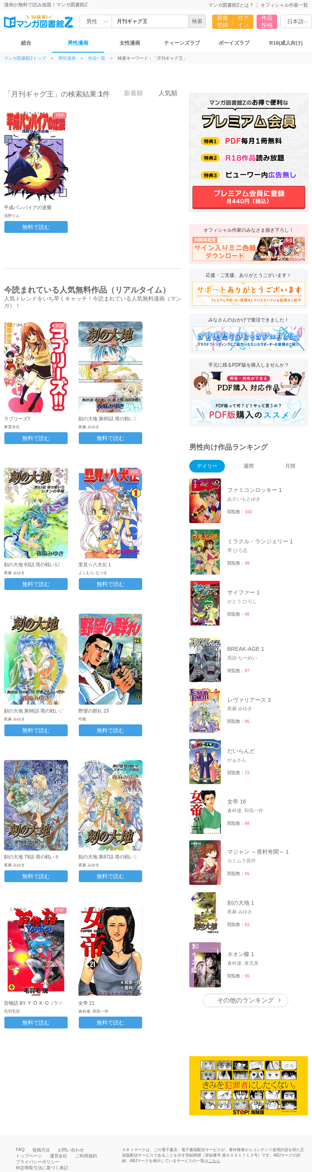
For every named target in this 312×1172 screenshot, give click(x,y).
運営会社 (58, 1155)
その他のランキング (245, 1000)
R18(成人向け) (286, 43)
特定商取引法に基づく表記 (42, 1167)
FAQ (20, 1149)
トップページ (29, 1155)
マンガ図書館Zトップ (25, 58)
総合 (26, 43)
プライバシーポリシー (37, 1161)
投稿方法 (41, 1149)
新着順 (129, 92)
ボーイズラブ (234, 43)
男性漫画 (78, 43)
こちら (214, 1161)
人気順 (163, 92)
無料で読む (36, 227)
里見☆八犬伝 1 (94, 564)
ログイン (243, 21)
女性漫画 (130, 43)
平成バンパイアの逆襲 (27, 207)
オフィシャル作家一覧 (284, 5)
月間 (290, 466)
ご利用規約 (86, 1155)
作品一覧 (96, 58)
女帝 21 (86, 1003)
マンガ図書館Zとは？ (231, 5)
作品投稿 (266, 21)
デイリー (207, 466)
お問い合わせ (71, 1149)
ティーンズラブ (182, 43)
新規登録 (222, 21)
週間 (249, 466)
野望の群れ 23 (93, 711)
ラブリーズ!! (17, 419)
